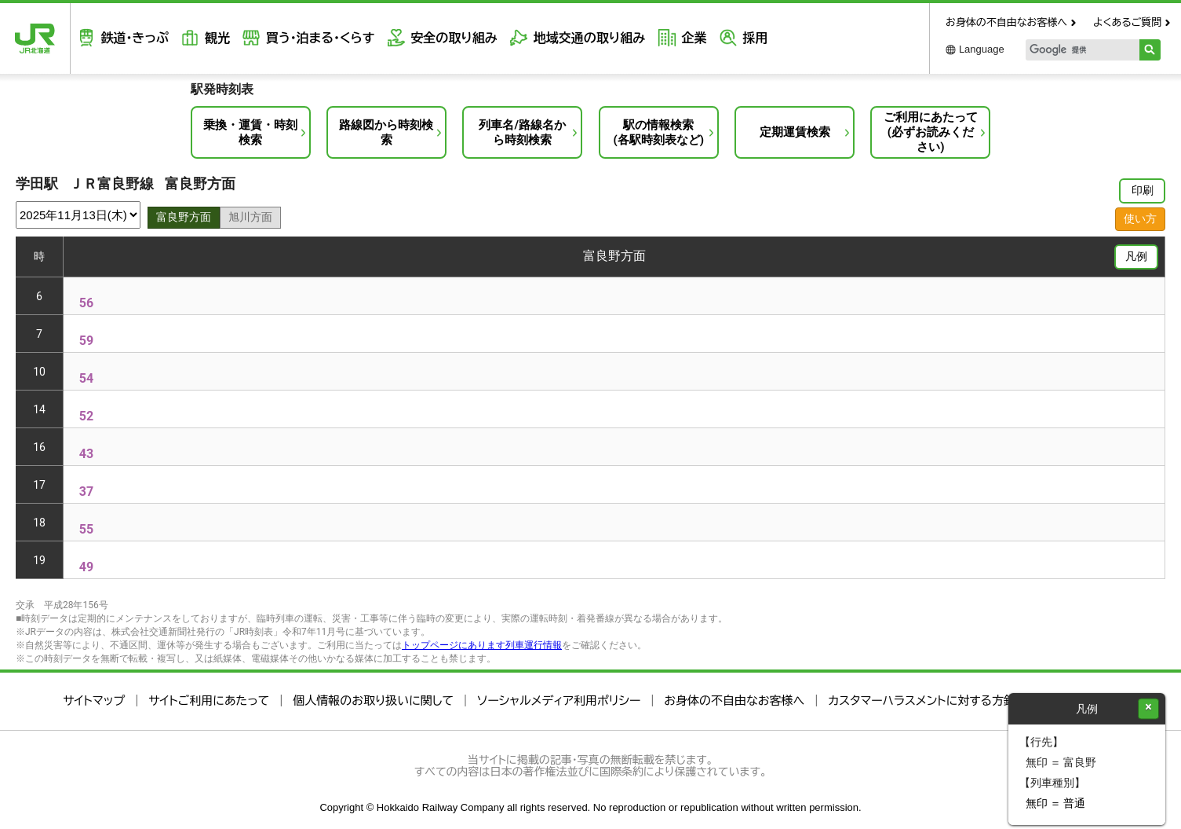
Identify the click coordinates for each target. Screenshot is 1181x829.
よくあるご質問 (1127, 22)
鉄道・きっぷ (133, 38)
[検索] (1072, 50)
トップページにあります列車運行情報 (482, 645)
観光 (215, 38)
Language (981, 49)
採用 (747, 38)
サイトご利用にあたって (208, 700)
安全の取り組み (449, 38)
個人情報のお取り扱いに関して (373, 700)
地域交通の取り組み (584, 38)
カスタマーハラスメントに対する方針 (921, 700)
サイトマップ (94, 700)
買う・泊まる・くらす (317, 38)
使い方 (1140, 218)
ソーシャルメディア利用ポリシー (558, 700)
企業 (687, 38)
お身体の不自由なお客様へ (1006, 22)
